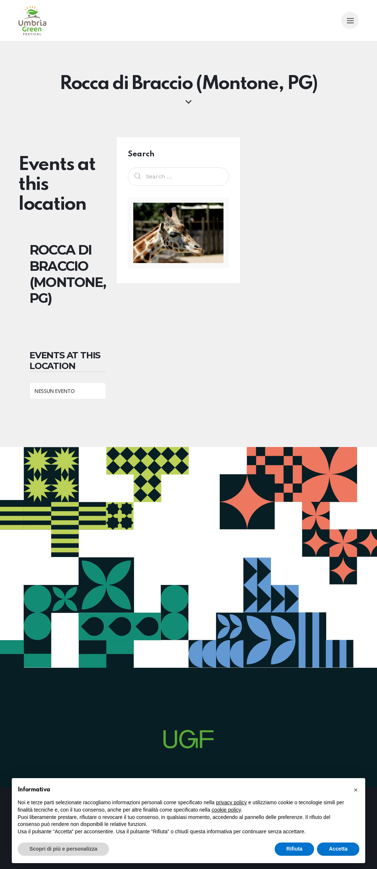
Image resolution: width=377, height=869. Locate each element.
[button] (356, 790)
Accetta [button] (338, 849)
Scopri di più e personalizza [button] (63, 849)
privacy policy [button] (231, 802)
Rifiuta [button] (294, 849)
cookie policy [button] (226, 810)
